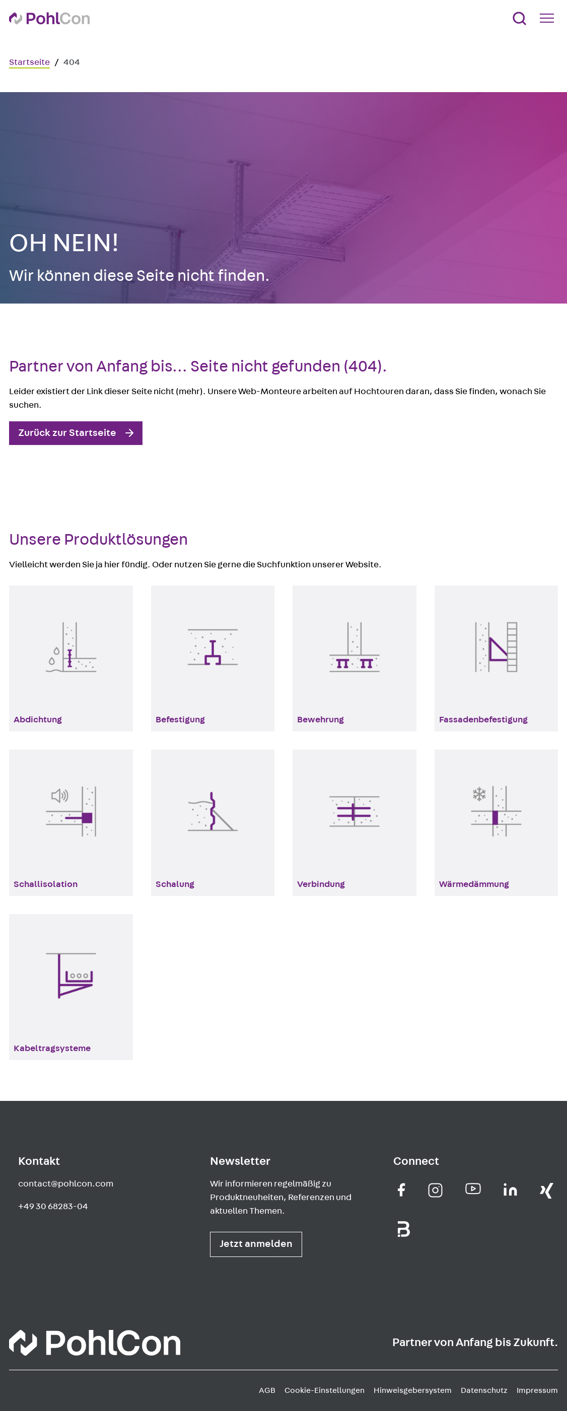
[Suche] (519, 18)
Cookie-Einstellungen (325, 1390)
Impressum (537, 1390)
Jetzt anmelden (256, 1244)
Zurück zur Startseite (67, 433)
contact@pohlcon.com (65, 1184)
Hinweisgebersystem (413, 1390)
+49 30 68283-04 (53, 1206)
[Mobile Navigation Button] (549, 18)
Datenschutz (484, 1390)
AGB (267, 1390)
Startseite (29, 62)
